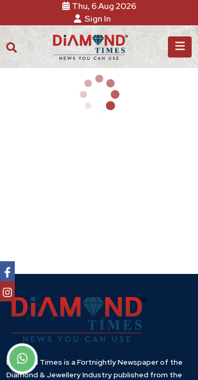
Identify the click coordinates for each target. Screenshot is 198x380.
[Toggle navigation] (180, 47)
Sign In (94, 18)
